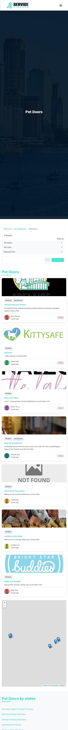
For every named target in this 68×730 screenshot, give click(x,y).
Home (8, 229)
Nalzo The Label (11, 398)
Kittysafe (8, 353)
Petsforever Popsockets (14, 491)
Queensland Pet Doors (11, 725)
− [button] (4, 606)
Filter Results (58, 260)
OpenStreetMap (53, 685)
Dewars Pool (8, 449)
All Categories (20, 229)
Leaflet (45, 685)
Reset (48, 260)
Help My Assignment (13, 443)
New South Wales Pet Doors (14, 714)
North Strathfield (27, 401)
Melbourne (25, 494)
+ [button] (4, 602)
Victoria (33, 494)
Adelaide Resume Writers (15, 305)
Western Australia (16, 356)
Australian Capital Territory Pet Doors (17, 709)
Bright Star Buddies (12, 581)
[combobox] (33, 242)
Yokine (7, 356)
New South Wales (40, 401)
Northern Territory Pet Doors (14, 719)
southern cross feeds (13, 536)
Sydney (22, 585)
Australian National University (41, 308)
